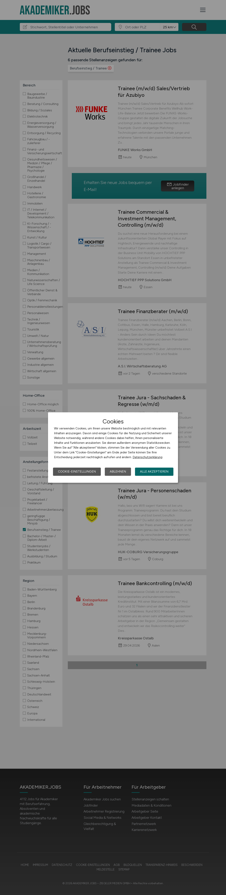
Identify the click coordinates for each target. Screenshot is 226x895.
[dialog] (113, 447)
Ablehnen (118, 471)
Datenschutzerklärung (147, 457)
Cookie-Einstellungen (77, 471)
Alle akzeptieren (154, 471)
